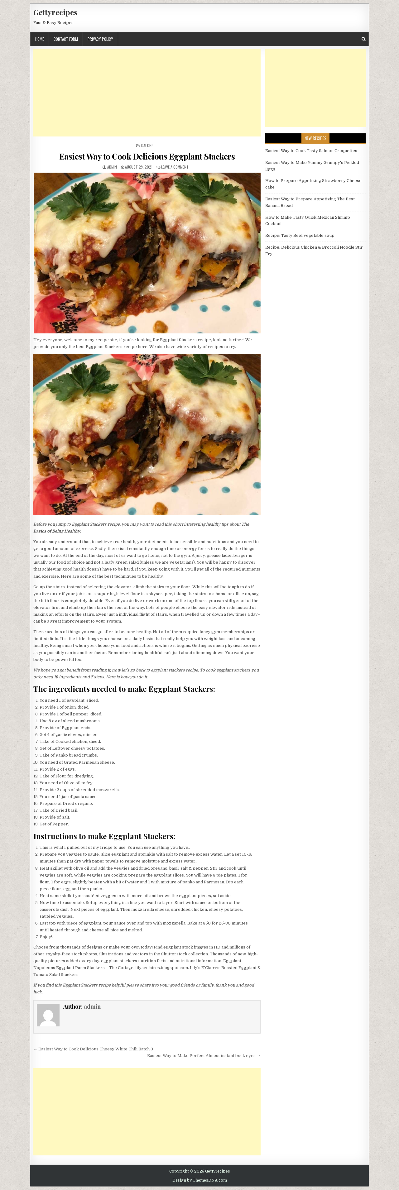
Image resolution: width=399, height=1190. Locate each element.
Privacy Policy (100, 39)
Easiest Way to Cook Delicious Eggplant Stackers (147, 156)
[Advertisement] (147, 92)
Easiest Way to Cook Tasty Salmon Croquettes (311, 150)
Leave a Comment (175, 167)
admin (112, 167)
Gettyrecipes (55, 12)
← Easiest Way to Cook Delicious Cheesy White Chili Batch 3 (93, 1049)
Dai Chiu (148, 145)
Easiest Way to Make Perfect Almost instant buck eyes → (204, 1055)
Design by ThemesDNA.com (199, 1180)
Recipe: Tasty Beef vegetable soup (299, 235)
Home (39, 39)
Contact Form (66, 39)
